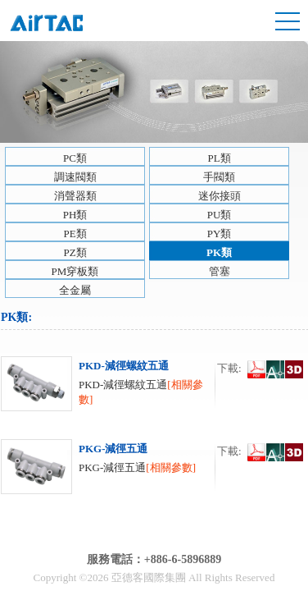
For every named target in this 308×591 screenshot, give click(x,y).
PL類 (218, 158)
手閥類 (219, 177)
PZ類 (74, 252)
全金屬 (75, 290)
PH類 (75, 214)
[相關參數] (171, 467)
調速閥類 (75, 177)
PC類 (75, 158)
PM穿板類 (75, 271)
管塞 (219, 271)
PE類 (74, 233)
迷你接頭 (219, 196)
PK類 (219, 252)
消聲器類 (75, 196)
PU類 (219, 214)
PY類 (219, 233)
